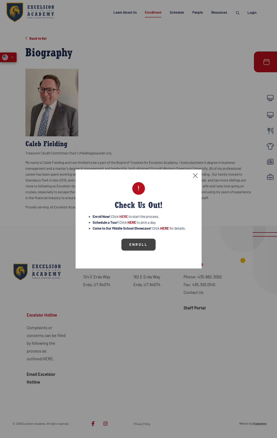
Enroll (138, 243)
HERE (123, 215)
